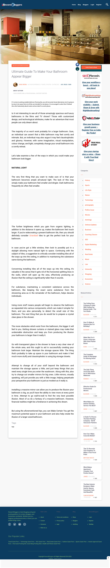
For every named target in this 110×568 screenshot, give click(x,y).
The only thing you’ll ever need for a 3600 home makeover (89, 372)
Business (88, 230)
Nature (87, 195)
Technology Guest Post (27, 541)
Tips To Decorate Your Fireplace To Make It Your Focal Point (89, 451)
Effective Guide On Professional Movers (89, 388)
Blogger (86, 314)
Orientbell (33, 235)
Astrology (88, 220)
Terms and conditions (62, 517)
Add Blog (75, 524)
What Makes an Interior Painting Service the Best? (89, 403)
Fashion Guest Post (68, 541)
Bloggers (85, 4)
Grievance (43, 524)
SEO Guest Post (40, 541)
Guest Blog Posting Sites (34, 543)
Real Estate (89, 254)
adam (85, 409)
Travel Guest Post (13, 541)
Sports (87, 185)
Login (92, 4)
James (85, 476)
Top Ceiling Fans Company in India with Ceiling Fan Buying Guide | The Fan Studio (89, 307)
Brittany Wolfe (88, 458)
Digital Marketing (91, 244)
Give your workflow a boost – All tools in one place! (91, 85)
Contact (42, 520)
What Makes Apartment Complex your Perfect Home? (88, 470)
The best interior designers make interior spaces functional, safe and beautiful (89, 488)
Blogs (74, 517)
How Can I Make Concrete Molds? (89, 435)
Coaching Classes (91, 234)
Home (74, 4)
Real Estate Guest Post (54, 541)
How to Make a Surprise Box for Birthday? (89, 324)
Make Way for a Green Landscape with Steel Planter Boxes (89, 340)
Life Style (88, 190)
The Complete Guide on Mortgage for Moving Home (90, 356)
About (42, 517)
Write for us (43, 528)
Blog (79, 4)
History (87, 180)
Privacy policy (60, 520)
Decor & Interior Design (20, 65)
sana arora (23, 84)
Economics (88, 279)
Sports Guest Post (81, 541)
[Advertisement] (43, 204)
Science (87, 284)
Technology (89, 200)
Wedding (88, 249)
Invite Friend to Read (91, 67)
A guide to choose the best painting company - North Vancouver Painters (90, 420)
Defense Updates (91, 225)
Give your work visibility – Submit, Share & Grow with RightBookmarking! (91, 106)
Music (87, 259)
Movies (87, 215)
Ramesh (86, 379)
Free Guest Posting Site (19, 543)
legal (58, 524)
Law (86, 264)
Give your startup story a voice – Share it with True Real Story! (91, 155)
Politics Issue (89, 210)
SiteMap (91, 524)
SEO (86, 239)
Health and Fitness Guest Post (51, 543)
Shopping (88, 274)
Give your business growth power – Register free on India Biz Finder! (91, 128)
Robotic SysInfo (57, 558)
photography (89, 205)
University (88, 269)
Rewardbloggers (49, 556)
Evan (85, 347)
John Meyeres (88, 439)
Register (99, 4)
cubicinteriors (88, 495)
